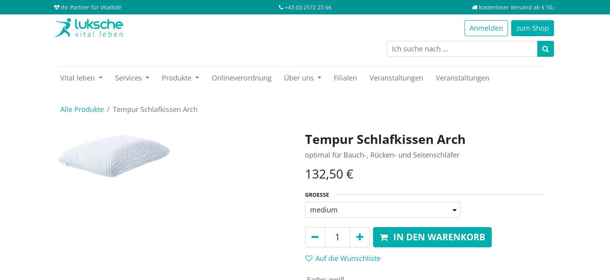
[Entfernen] (315, 237)
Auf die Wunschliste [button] (342, 258)
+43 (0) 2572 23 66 (308, 7)
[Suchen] (545, 49)
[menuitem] (241, 78)
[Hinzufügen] (360, 237)
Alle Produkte (82, 109)
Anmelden (486, 28)
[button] (432, 237)
